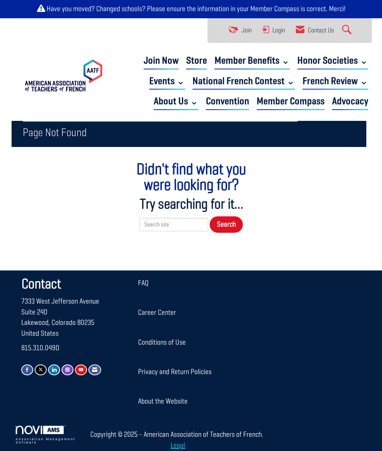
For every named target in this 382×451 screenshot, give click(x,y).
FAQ (143, 283)
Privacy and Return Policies (175, 372)
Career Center (157, 312)
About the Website (163, 401)
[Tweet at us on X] (41, 369)
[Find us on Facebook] (27, 369)
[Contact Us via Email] (94, 369)
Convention (227, 101)
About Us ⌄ (176, 101)
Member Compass (274, 9)
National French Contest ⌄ (243, 81)
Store (196, 61)
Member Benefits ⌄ (252, 61)
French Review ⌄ (335, 81)
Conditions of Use (162, 342)
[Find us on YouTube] (81, 369)
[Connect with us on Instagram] (67, 369)
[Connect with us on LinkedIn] (54, 369)
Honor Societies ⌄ (332, 61)
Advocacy (350, 101)
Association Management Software (45, 435)
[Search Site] (347, 31)
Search (226, 224)
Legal (177, 445)
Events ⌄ (167, 81)
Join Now (161, 61)
